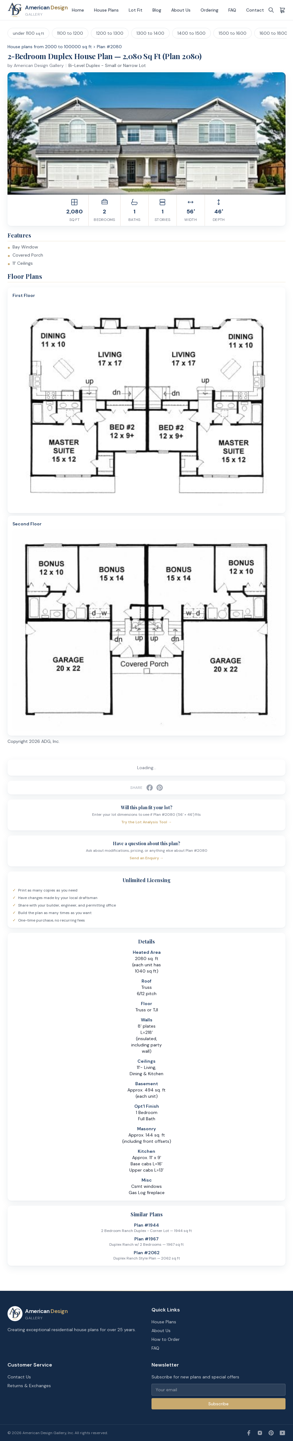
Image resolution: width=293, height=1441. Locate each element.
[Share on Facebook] (149, 787)
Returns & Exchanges (29, 1385)
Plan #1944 (146, 1225)
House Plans (106, 10)
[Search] (271, 10)
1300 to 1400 (150, 33)
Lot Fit (135, 10)
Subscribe (218, 1404)
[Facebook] (249, 1433)
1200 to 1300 (109, 33)
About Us (181, 10)
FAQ (232, 10)
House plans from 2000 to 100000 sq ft (49, 46)
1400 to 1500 (191, 33)
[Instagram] (260, 1433)
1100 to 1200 (70, 33)
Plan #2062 (147, 1252)
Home (78, 10)
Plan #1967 (146, 1239)
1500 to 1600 (232, 33)
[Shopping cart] (282, 10)
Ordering (209, 10)
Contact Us (19, 1377)
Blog (156, 10)
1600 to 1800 (273, 33)
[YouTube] (282, 1433)
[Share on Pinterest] (159, 787)
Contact (255, 10)
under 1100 (28, 33)
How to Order (165, 1339)
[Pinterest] (271, 1433)
